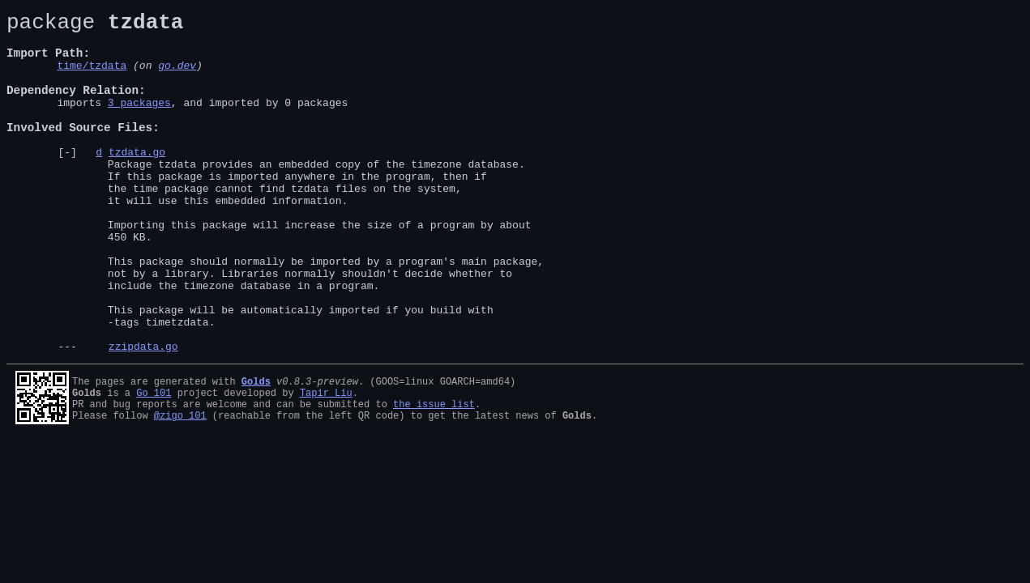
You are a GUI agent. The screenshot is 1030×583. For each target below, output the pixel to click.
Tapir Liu (326, 460)
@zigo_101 (180, 488)
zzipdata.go (143, 413)
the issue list (434, 474)
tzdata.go (137, 180)
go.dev (177, 77)
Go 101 (153, 460)
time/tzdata (91, 77)
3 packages (139, 121)
